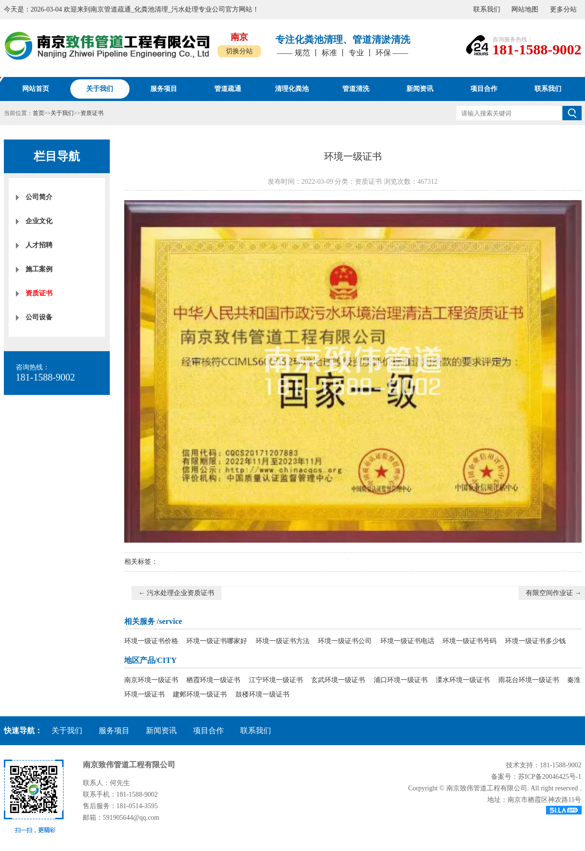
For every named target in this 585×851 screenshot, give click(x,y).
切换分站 (239, 51)
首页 (38, 113)
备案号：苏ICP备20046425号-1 (536, 776)
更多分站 (563, 9)
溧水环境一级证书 (463, 680)
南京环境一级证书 (151, 680)
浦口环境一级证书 (401, 680)
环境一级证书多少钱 (535, 641)
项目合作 (208, 730)
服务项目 (114, 730)
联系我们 (486, 9)
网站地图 (524, 9)
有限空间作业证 (549, 593)
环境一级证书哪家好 (216, 641)
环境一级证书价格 (151, 641)
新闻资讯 (161, 730)
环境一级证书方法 (283, 641)
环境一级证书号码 (469, 641)
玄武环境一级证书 (338, 680)
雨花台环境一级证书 (528, 680)
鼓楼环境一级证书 (262, 694)
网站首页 (35, 88)
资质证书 (92, 113)
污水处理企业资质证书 (180, 593)
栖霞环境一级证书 (213, 680)
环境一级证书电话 (407, 641)
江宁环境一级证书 (276, 680)
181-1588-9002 (537, 49)
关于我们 (62, 113)
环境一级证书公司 (345, 641)
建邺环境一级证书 (200, 694)
